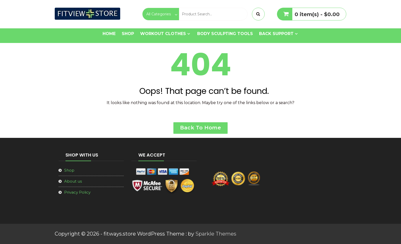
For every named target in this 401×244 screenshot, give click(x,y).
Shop (128, 33)
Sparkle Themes (215, 234)
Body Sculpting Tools (225, 33)
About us (73, 181)
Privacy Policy (77, 192)
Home (109, 33)
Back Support (276, 33)
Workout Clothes (163, 33)
